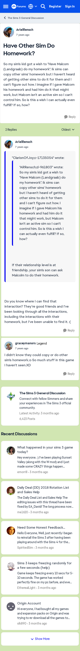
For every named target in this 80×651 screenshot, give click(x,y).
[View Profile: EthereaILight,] (11, 566)
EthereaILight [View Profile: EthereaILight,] (26, 588)
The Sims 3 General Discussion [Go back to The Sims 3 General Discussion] (23, 18)
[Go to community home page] (19, 6)
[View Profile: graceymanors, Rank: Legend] (8, 346)
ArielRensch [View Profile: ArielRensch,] (24, 30)
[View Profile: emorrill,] (11, 450)
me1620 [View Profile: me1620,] (22, 512)
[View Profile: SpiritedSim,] (11, 530)
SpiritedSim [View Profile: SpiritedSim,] (25, 548)
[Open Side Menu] (5, 6)
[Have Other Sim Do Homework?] (23, 147)
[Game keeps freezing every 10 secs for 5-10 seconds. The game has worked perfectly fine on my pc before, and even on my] (45, 578)
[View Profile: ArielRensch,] (8, 32)
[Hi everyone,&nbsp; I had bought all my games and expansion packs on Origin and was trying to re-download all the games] (45, 613)
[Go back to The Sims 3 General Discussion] (46, 393)
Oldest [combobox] (68, 130)
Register (55, 6)
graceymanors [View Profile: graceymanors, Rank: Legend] (25, 343)
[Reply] (70, 117)
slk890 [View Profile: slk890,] (21, 623)
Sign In (70, 6)
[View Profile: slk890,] (11, 606)
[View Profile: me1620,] (11, 491)
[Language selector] (32, 6)
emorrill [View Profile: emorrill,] (22, 472)
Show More (40, 639)
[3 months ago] (38, 472)
